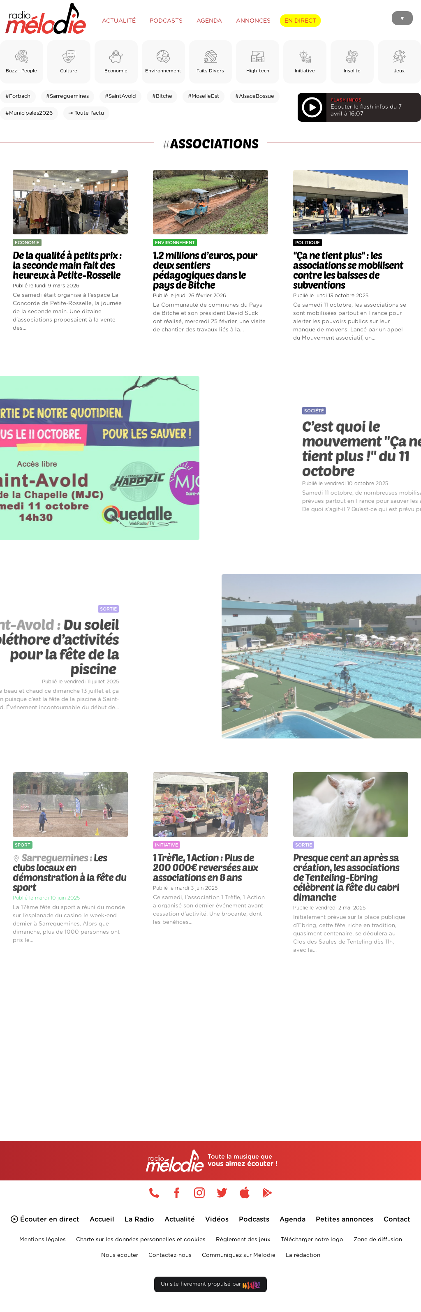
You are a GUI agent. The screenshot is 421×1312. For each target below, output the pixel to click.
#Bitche (162, 96)
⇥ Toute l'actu (86, 113)
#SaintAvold (120, 96)
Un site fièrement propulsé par (210, 1286)
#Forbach (17, 96)
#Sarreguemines (67, 96)
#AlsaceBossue (254, 96)
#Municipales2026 (29, 113)
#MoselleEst (203, 96)
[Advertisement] (210, 1035)
